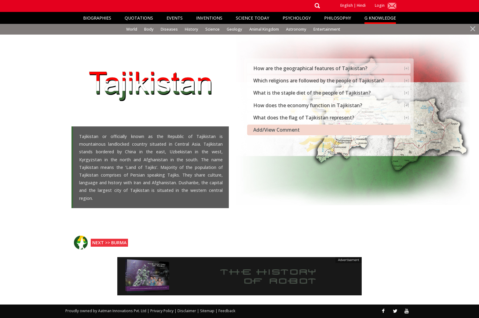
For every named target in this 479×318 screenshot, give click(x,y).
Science (212, 29)
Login (380, 5)
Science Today (252, 18)
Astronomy (296, 29)
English (346, 5)
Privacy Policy (162, 310)
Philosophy (337, 18)
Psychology (297, 18)
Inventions (209, 18)
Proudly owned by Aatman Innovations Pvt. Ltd (105, 310)
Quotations (139, 18)
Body (149, 29)
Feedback (226, 310)
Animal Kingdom (264, 29)
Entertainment (326, 29)
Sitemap (207, 310)
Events (174, 18)
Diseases (169, 29)
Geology (234, 29)
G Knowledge (380, 18)
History (191, 29)
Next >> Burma (109, 242)
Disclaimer (186, 310)
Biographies (97, 18)
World (131, 29)
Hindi (361, 5)
